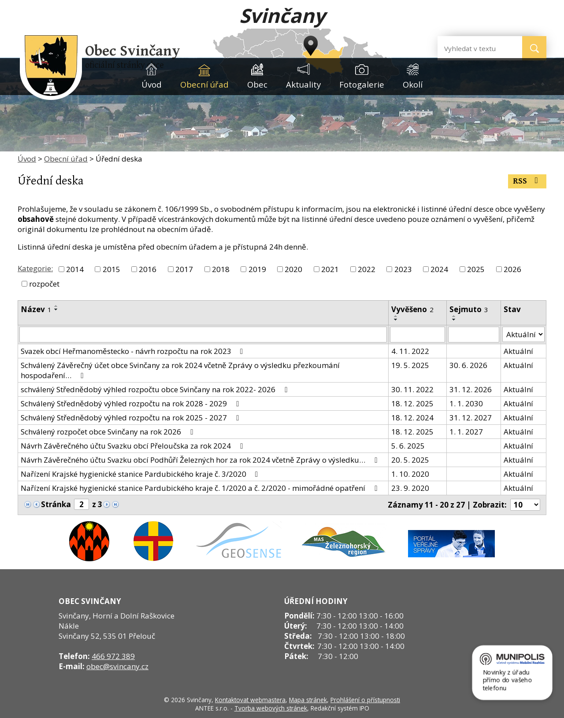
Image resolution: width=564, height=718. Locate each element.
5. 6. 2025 (408, 446)
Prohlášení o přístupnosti (365, 700)
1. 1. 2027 (466, 432)
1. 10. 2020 (410, 474)
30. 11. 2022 (412, 389)
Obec (257, 84)
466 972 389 (113, 656)
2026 (512, 269)
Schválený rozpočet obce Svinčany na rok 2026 (108, 432)
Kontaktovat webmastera (250, 700)
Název (36, 309)
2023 (403, 269)
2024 (439, 269)
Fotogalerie (361, 84)
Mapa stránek (308, 700)
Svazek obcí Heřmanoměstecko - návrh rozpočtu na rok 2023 (133, 351)
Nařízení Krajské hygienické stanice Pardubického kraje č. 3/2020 (141, 474)
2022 (366, 269)
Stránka (56, 504)
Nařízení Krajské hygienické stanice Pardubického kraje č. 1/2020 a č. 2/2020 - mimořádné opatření (200, 488)
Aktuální (518, 351)
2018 (221, 269)
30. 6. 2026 (468, 365)
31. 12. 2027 (470, 417)
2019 (257, 269)
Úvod (151, 84)
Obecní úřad (204, 84)
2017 (184, 269)
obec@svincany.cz (117, 666)
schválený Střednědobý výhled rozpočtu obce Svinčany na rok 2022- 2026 (155, 389)
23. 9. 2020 (410, 488)
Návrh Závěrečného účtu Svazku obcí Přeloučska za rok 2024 (133, 446)
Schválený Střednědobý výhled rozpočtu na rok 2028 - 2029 (131, 403)
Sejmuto (468, 309)
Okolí (413, 84)
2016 (147, 269)
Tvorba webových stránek (270, 708)
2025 (476, 269)
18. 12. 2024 (412, 417)
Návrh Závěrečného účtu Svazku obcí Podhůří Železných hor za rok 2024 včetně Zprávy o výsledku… (200, 460)
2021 (330, 269)
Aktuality (303, 84)
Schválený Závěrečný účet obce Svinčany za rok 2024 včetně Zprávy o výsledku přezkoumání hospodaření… (180, 370)
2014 (75, 269)
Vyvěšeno (412, 309)
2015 (111, 269)
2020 (293, 269)
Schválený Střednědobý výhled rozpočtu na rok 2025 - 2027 (131, 417)
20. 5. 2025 (410, 460)
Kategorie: (35, 268)
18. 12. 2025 (412, 403)
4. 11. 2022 (410, 351)
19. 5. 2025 (410, 365)
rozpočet (44, 284)
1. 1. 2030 (466, 403)
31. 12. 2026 (470, 389)
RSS (527, 181)
